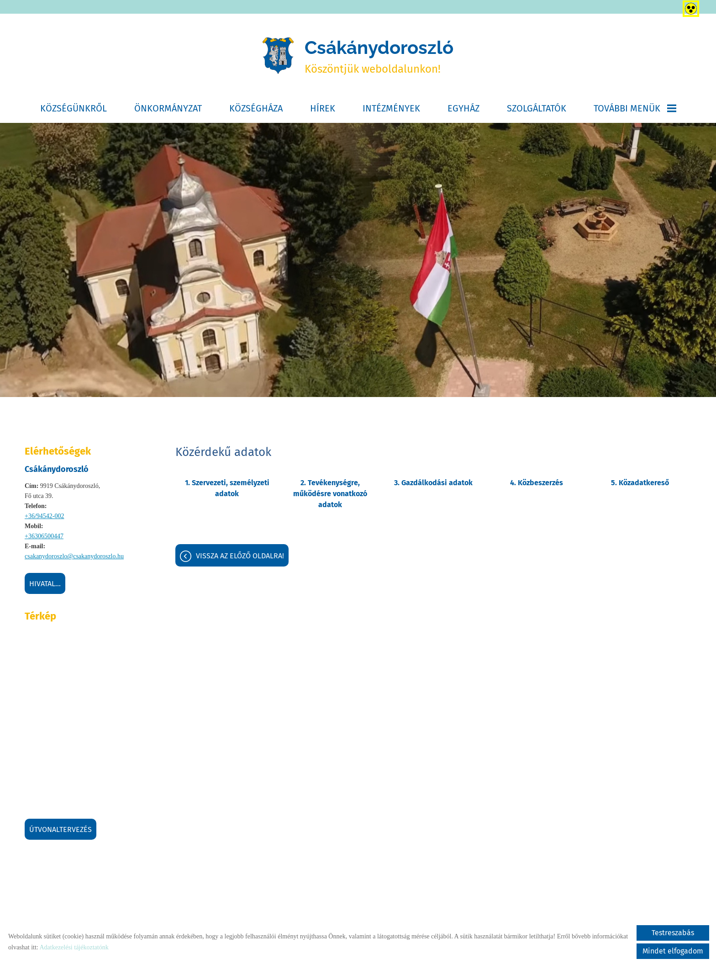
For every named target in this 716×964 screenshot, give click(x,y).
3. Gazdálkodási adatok (433, 482)
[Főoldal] (278, 56)
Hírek (322, 108)
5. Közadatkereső (640, 482)
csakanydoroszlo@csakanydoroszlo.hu (74, 556)
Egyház (463, 108)
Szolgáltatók (536, 108)
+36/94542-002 (44, 516)
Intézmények (391, 108)
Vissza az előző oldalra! (240, 555)
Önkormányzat (168, 108)
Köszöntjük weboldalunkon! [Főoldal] (379, 56)
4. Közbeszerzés (536, 482)
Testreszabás (673, 932)
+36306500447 (44, 536)
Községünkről (73, 108)
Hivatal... (45, 583)
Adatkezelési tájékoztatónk (73, 947)
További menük (635, 108)
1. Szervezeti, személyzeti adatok (227, 488)
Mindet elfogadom (672, 951)
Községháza (256, 108)
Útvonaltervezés (60, 829)
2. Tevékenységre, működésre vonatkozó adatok (330, 493)
